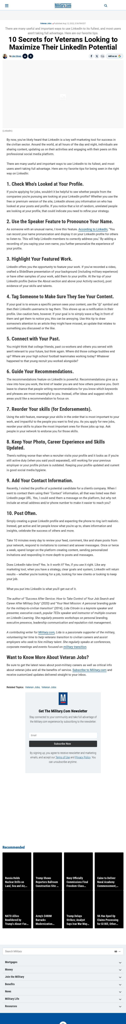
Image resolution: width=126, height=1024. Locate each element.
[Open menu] (6, 6)
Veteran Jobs (45, 23)
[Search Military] (57, 951)
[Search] (103, 5)
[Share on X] (96, 56)
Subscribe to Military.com (89, 668)
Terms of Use (63, 754)
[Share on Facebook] (91, 56)
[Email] (102, 56)
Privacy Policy (82, 754)
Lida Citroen (16, 56)
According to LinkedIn (92, 228)
